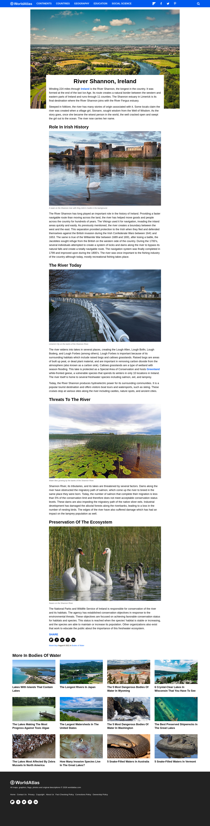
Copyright (40, 794)
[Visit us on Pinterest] (30, 802)
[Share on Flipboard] (51, 640)
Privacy (31, 794)
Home (12, 794)
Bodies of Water (78, 646)
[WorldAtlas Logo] (22, 3)
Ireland (85, 88)
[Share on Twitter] (62, 640)
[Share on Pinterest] (68, 640)
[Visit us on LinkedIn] (36, 802)
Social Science (122, 3)
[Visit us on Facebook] (18, 802)
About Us (50, 794)
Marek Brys (53, 646)
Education (100, 3)
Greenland (153, 369)
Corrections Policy (83, 794)
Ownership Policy (100, 794)
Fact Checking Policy (64, 794)
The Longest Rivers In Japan (78, 687)
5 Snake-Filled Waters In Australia (128, 761)
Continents (44, 3)
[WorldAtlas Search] (198, 3)
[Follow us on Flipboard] (12, 802)
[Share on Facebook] (57, 640)
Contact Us (22, 794)
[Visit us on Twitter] (24, 802)
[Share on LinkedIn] (73, 640)
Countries (63, 3)
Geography (81, 3)
